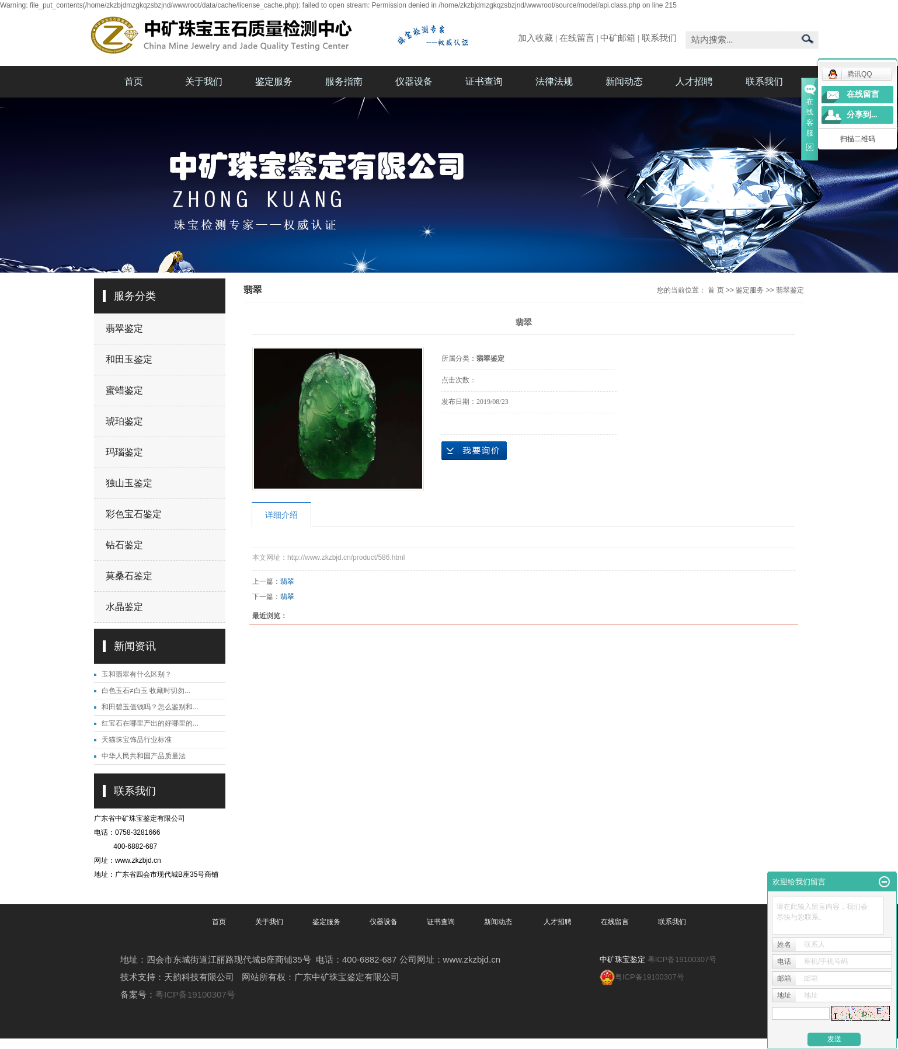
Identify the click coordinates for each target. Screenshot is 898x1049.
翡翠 (287, 581)
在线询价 (474, 450)
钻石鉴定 (124, 545)
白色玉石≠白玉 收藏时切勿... (146, 690)
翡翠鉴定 (124, 328)
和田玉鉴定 (129, 359)
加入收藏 (535, 38)
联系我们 (659, 38)
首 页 (715, 290)
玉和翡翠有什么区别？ (137, 674)
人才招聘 (694, 81)
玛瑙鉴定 (124, 452)
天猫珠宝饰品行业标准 (137, 740)
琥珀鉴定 (124, 421)
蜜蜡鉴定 (124, 390)
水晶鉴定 (124, 607)
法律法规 (554, 81)
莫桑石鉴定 (129, 576)
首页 (133, 81)
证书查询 (484, 81)
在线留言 (576, 38)
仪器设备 (414, 81)
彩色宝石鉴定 (134, 514)
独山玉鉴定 (129, 483)
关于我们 (203, 81)
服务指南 (344, 81)
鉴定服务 (274, 81)
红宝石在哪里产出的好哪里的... (150, 723)
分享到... (862, 114)
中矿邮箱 (617, 38)
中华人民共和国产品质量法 (144, 756)
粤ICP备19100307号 (195, 994)
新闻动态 (624, 81)
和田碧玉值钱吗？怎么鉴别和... (150, 707)
